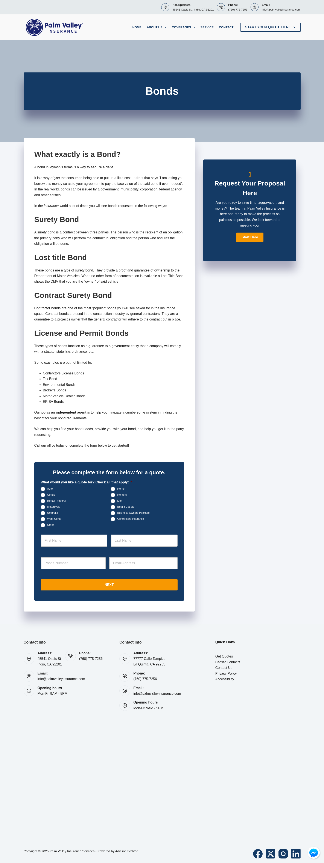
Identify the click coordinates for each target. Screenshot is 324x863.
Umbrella (52, 512)
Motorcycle (53, 506)
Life (119, 500)
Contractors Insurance (130, 518)
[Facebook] (258, 853)
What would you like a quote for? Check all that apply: (86, 482)
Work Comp (54, 518)
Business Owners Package (133, 512)
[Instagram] (283, 853)
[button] (249, 237)
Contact (226, 27)
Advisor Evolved (126, 850)
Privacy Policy (226, 672)
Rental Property (56, 500)
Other (50, 524)
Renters (122, 494)
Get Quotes (224, 656)
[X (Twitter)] (270, 853)
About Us (157, 27)
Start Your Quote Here (270, 27)
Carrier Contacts (227, 661)
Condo (51, 494)
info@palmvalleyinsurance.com (281, 9)
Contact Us (223, 667)
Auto (50, 488)
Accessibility (224, 678)
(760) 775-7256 (237, 9)
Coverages (184, 27)
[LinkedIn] (296, 853)
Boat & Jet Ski (125, 506)
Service (207, 27)
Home (136, 27)
